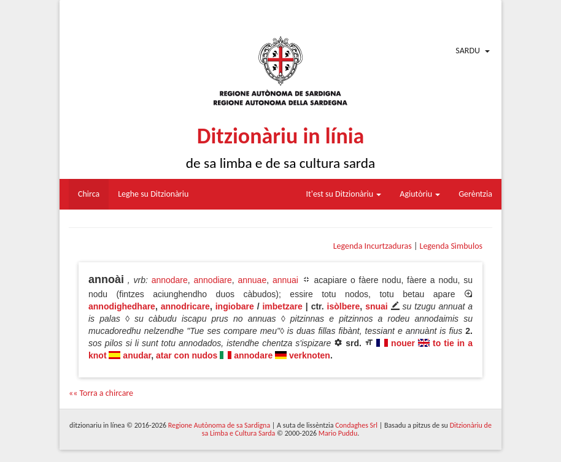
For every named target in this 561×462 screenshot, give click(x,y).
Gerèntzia (475, 194)
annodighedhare (121, 306)
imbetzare (282, 306)
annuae (252, 280)
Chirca (88, 194)
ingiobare (234, 306)
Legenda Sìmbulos (451, 246)
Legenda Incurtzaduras (372, 246)
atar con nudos (186, 355)
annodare (170, 280)
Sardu (467, 50)
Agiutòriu (420, 194)
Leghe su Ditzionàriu (153, 194)
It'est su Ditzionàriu (344, 194)
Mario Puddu (338, 433)
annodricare (185, 306)
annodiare (213, 280)
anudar (137, 355)
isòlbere (343, 306)
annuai (285, 280)
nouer (403, 343)
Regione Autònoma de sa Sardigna (219, 425)
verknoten (309, 355)
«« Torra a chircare (101, 393)
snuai (376, 306)
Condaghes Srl (356, 425)
